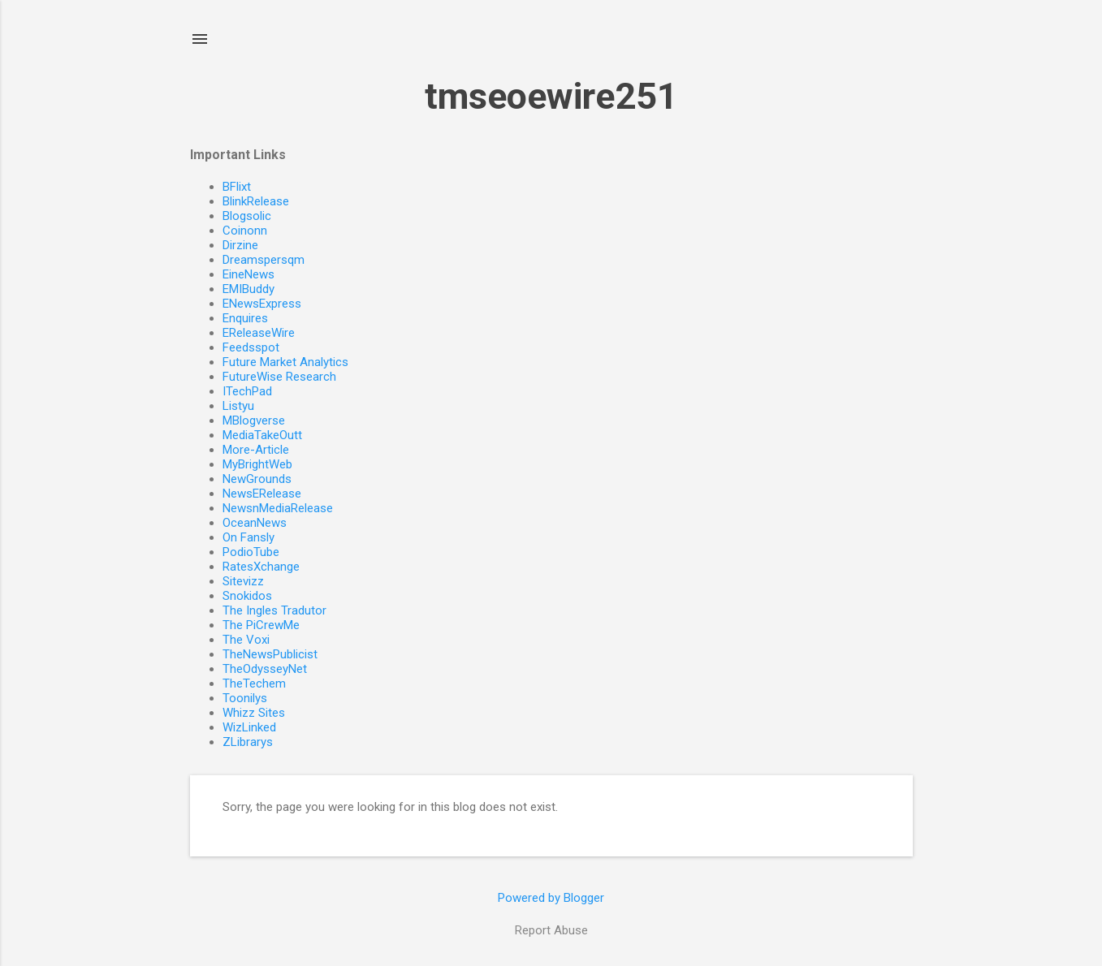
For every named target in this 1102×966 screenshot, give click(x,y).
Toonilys (245, 698)
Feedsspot (251, 347)
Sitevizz (243, 581)
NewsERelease (262, 493)
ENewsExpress (262, 303)
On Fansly (248, 537)
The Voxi (246, 639)
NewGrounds (257, 479)
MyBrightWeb (257, 464)
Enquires (245, 318)
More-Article (256, 449)
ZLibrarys (248, 742)
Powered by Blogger (551, 898)
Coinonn (245, 230)
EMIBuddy (248, 289)
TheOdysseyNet (265, 669)
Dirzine (240, 245)
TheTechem (254, 683)
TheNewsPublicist (270, 654)
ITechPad (247, 391)
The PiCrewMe (261, 625)
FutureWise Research (279, 376)
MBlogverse (254, 420)
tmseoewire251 (551, 96)
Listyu (238, 406)
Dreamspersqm (264, 259)
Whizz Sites (254, 712)
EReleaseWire (259, 333)
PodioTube (251, 552)
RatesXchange (261, 566)
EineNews (248, 274)
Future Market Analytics (285, 362)
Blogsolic (247, 216)
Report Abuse (551, 930)
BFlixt (237, 186)
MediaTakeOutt (262, 435)
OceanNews (255, 522)
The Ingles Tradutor (274, 610)
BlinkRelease (256, 201)
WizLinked (249, 727)
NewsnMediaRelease (278, 508)
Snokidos (247, 596)
